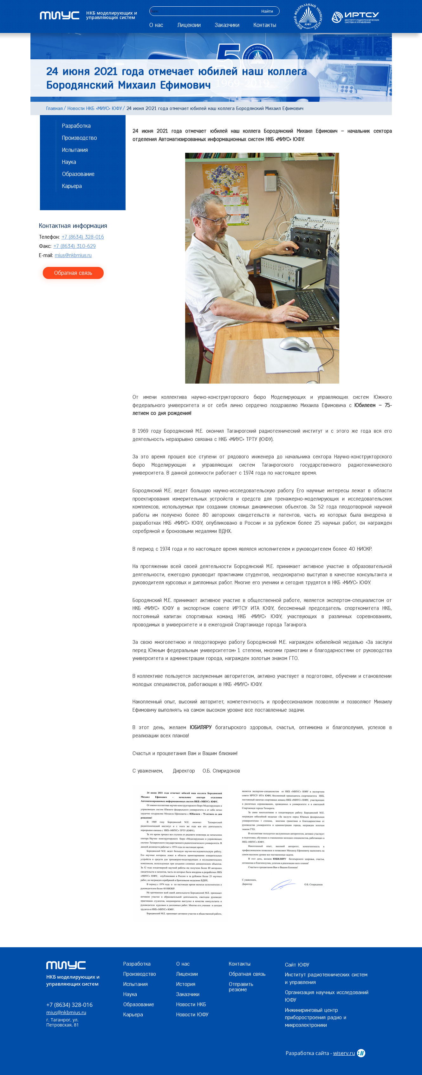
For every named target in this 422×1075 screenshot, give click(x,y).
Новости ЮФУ (192, 1014)
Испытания (75, 150)
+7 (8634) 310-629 (74, 246)
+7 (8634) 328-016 (83, 237)
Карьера (72, 186)
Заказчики (227, 25)
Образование (78, 174)
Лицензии (189, 25)
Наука (69, 162)
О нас (156, 25)
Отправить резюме (241, 986)
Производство (79, 138)
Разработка (76, 126)
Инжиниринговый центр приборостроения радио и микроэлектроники (315, 1017)
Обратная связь (73, 273)
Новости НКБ (191, 1004)
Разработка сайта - (320, 1053)
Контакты (265, 25)
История (185, 984)
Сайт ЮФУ (297, 965)
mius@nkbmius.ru (73, 255)
